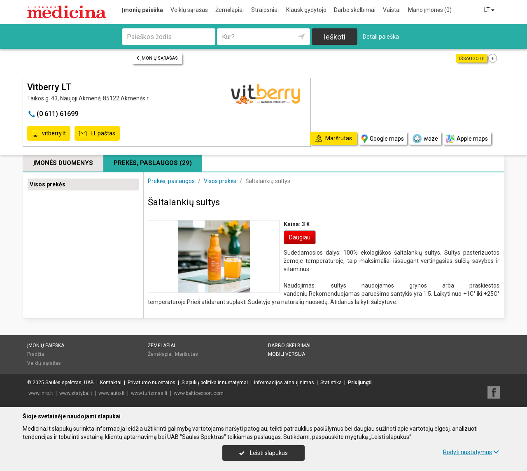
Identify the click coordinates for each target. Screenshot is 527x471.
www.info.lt (40, 393)
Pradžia (35, 354)
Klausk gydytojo (306, 10)
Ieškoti (334, 36)
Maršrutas (186, 354)
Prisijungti (359, 382)
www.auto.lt (111, 393)
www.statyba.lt (75, 393)
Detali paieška (381, 36)
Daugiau (299, 237)
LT (490, 10)
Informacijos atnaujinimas (284, 382)
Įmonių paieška (142, 10)
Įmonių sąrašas (157, 58)
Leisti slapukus (263, 453)
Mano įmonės (430, 10)
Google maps (382, 139)
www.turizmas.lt (149, 393)
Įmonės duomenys (63, 163)
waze (425, 138)
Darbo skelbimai (354, 10)
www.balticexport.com (199, 393)
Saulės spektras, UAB (69, 382)
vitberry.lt (49, 133)
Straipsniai (265, 10)
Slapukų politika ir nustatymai (215, 382)
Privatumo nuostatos (151, 382)
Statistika (331, 382)
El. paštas (97, 133)
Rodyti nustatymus (471, 452)
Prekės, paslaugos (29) (153, 163)
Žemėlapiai (229, 10)
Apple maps (467, 139)
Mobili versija (286, 354)
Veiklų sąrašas (189, 10)
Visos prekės (47, 184)
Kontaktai (110, 382)
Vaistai (392, 10)
